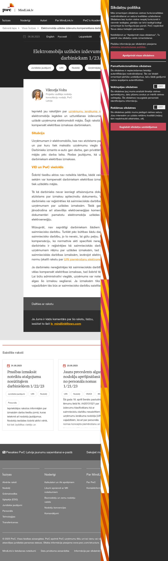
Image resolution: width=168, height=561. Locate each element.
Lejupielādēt (85, 36)
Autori (43, 20)
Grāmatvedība (9, 493)
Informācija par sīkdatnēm (87, 550)
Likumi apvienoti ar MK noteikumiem (56, 489)
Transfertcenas (10, 522)
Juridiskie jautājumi (41, 67)
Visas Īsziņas (29, 28)
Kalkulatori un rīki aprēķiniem (59, 482)
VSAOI (89, 394)
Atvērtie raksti (9, 482)
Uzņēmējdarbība (96, 67)
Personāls (12, 402)
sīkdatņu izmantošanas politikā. (128, 47)
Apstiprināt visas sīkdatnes (138, 55)
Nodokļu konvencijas (55, 507)
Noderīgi (25, 20)
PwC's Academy (93, 20)
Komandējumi (51, 513)
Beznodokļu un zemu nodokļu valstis (59, 499)
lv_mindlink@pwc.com (66, 323)
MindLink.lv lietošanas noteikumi (19, 550)
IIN (99, 394)
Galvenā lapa (9, 28)
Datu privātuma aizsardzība (55, 550)
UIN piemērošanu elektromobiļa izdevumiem (93, 259)
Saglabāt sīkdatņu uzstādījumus (138, 126)
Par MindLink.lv (64, 20)
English (50, 36)
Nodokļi (76, 67)
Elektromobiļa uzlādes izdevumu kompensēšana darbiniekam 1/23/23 (79, 28)
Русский (62, 36)
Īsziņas (6, 20)
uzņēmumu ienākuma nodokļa (89, 111)
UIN (61, 67)
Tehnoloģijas (8, 516)
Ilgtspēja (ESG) (10, 499)
